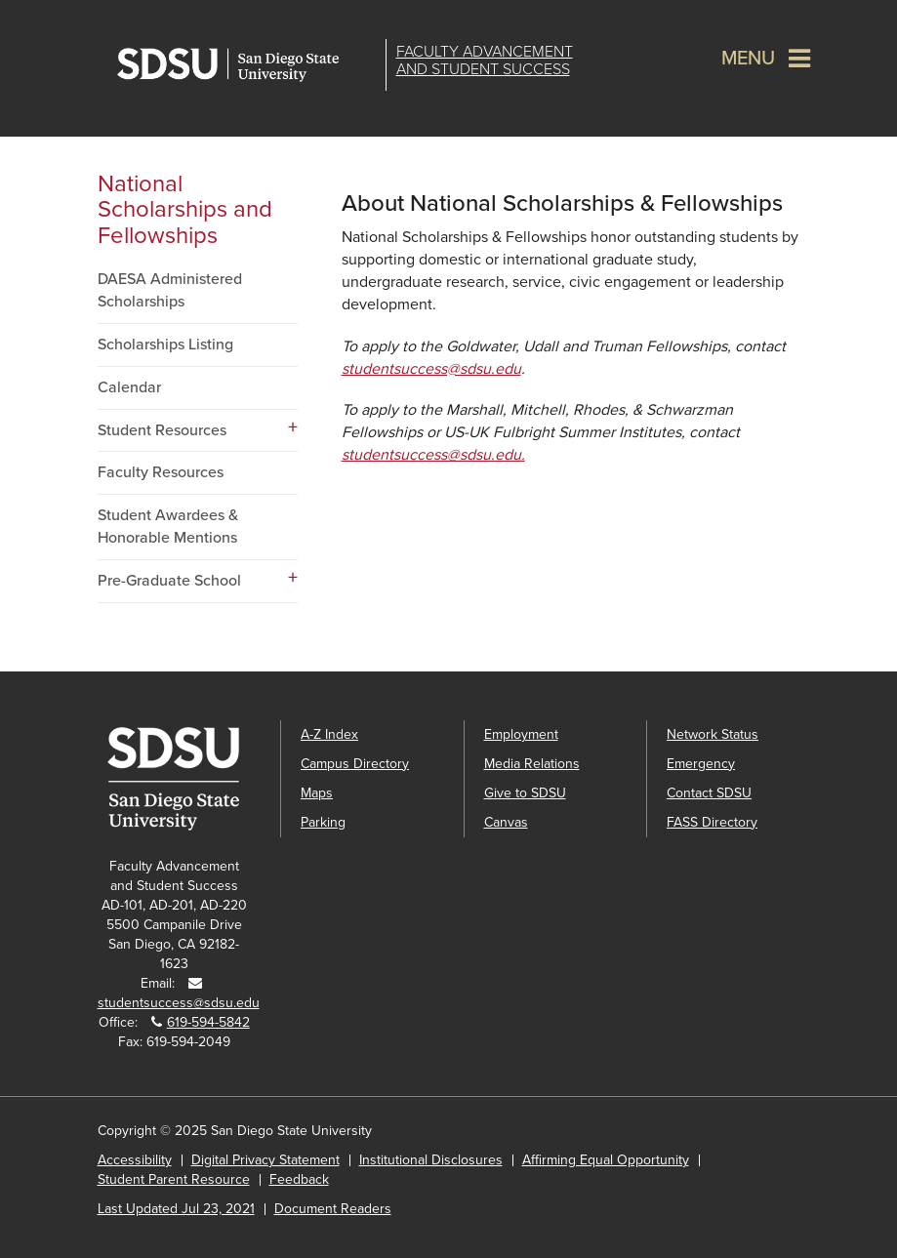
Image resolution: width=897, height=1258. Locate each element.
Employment (521, 734)
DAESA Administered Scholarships (170, 290)
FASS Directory (712, 822)
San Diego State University (246, 65)
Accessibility (135, 1160)
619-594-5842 (208, 1022)
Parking (323, 822)
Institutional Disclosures (431, 1160)
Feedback (299, 1179)
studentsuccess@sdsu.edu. (433, 455)
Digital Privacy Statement (265, 1160)
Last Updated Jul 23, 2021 (176, 1208)
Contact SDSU (709, 793)
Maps (317, 793)
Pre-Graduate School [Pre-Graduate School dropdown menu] (169, 580)
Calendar (129, 387)
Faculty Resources (161, 472)
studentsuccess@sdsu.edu (431, 369)
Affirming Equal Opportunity (605, 1160)
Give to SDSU (525, 793)
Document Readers (332, 1208)
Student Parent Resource (174, 1179)
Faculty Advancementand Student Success (484, 60)
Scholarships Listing (165, 344)
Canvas (506, 822)
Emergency (701, 763)
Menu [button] (748, 58)
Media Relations (532, 763)
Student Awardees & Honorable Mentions (168, 527)
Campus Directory (355, 763)
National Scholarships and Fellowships (185, 210)
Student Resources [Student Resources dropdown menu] (162, 430)
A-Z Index (329, 734)
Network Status (712, 734)
